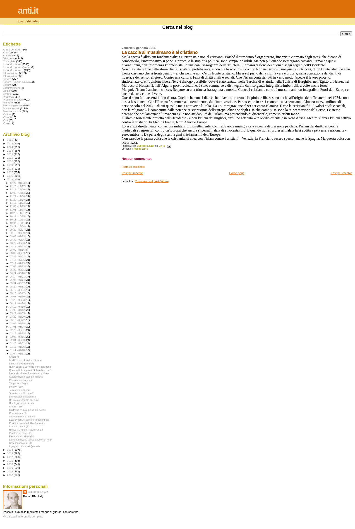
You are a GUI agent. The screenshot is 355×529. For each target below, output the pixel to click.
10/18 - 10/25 (18, 216)
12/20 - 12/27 (18, 186)
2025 (10, 143)
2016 (10, 175)
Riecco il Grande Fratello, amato (26, 429)
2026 (10, 139)
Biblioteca (8, 58)
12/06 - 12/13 (18, 192)
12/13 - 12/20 (18, 189)
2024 (10, 147)
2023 (10, 150)
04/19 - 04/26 (18, 303)
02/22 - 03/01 (18, 330)
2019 (10, 164)
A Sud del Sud (11, 49)
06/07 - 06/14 (18, 279)
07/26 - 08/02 (18, 256)
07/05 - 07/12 (18, 266)
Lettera (7, 78)
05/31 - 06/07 (18, 283)
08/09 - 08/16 (18, 249)
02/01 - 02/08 (18, 340)
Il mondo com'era (13, 70)
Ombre (7, 93)
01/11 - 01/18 (18, 350)
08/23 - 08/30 (18, 243)
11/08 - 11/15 (18, 206)
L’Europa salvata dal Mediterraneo (27, 423)
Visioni (7, 117)
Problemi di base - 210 (21, 433)
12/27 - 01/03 (18, 183)
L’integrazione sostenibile (22, 396)
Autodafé (8, 55)
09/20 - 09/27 (18, 229)
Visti (5, 120)
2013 (10, 453)
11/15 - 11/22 (18, 202)
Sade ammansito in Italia (22, 416)
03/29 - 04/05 (18, 313)
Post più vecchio (341, 173)
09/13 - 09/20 (18, 233)
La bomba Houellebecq (21, 363)
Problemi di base (13, 99)
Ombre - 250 (15, 406)
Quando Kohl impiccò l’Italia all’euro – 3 (30, 370)
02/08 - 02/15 (18, 336)
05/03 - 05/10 (18, 296)
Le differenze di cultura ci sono (25, 360)
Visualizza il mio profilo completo (23, 516)
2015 (10, 179)
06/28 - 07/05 (18, 269)
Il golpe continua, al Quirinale (24, 446)
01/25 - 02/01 (18, 343)
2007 (10, 475)
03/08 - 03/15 (18, 323)
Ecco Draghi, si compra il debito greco (29, 419)
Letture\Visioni (11, 87)
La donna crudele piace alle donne (27, 410)
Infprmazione (10, 75)
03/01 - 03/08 (18, 326)
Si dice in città (11, 108)
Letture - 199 (16, 386)
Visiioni (7, 114)
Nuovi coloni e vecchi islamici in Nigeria (30, 366)
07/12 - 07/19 (18, 263)
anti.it (28, 10)
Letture (7, 84)
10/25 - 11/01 (18, 213)
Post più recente (132, 173)
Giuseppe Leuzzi (38, 491)
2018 (10, 168)
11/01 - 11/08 (18, 209)
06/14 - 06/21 (18, 276)
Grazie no (14, 356)
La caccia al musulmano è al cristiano (29, 373)
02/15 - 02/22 (18, 333)
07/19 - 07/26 (18, 260)
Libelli (6, 90)
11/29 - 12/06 (18, 196)
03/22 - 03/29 (18, 316)
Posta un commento (133, 166)
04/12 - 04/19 (18, 306)
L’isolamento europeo (20, 380)
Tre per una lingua (18, 383)
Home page (236, 173)
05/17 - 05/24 (18, 290)
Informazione (10, 73)
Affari (6, 52)
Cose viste (9, 61)
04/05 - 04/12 (18, 310)
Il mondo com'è (140, 149)
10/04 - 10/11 (18, 223)
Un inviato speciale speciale (24, 400)
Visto (6, 123)
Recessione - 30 (17, 413)
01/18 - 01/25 (18, 346)
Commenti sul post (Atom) (152, 181)
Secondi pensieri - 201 (21, 443)
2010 (10, 464)
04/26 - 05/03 (18, 300)
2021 (10, 157)
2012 (10, 456)
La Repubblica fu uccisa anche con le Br (30, 439)
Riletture (8, 102)
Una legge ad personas (21, 403)
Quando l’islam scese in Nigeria (26, 376)
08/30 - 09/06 (18, 239)
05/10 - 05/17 (18, 293)
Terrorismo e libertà (19, 390)
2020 (10, 161)
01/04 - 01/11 (18, 353)
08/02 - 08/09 (18, 253)
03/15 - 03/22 (18, 320)
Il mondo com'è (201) (20, 426)
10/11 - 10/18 (18, 219)
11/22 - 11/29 (18, 199)
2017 (10, 172)
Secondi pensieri (13, 105)
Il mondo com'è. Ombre (16, 67)
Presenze (8, 96)
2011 (10, 460)
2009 (10, 467)
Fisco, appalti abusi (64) (21, 436)
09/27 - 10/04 (18, 226)
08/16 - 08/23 (18, 246)
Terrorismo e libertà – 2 (21, 393)
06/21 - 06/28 (18, 273)
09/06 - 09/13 (18, 236)
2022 (10, 154)
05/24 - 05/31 (18, 286)
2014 (10, 449)
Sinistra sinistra (12, 111)
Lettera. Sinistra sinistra (17, 81)
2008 (10, 471)
